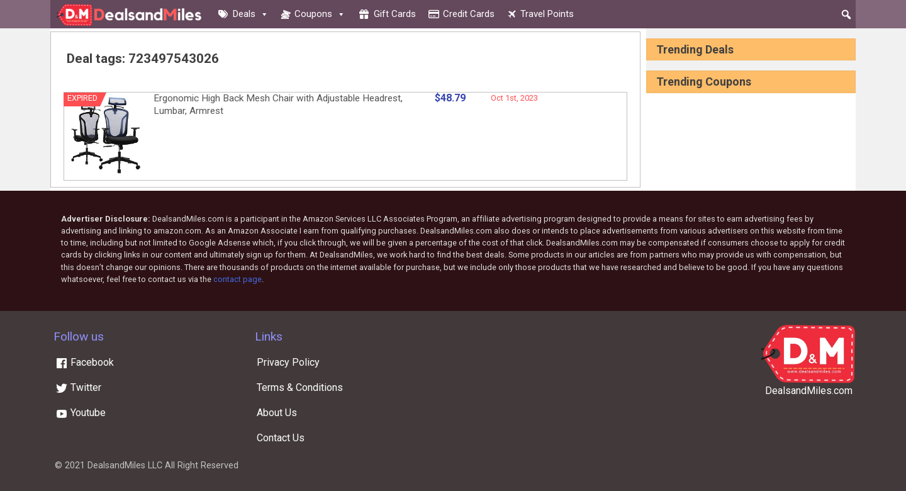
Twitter (78, 387)
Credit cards (469, 14)
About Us (277, 413)
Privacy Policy (288, 362)
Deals (251, 14)
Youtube (80, 413)
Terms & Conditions (300, 387)
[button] (846, 14)
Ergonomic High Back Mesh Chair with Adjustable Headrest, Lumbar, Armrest (278, 104)
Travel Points (547, 14)
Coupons (319, 14)
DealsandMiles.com (809, 391)
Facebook (84, 362)
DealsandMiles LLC (124, 465)
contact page (237, 279)
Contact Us (281, 438)
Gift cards (395, 14)
